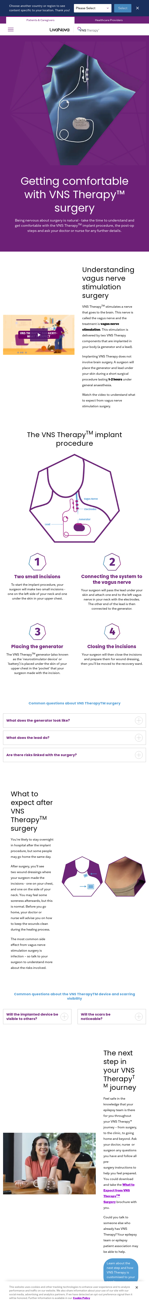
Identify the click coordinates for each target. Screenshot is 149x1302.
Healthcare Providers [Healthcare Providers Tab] (109, 20)
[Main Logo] (74, 29)
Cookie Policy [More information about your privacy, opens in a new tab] (81, 1298)
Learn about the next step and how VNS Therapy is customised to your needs (121, 1272)
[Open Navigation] (10, 29)
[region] (74, 1291)
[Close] (137, 8)
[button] (38, 335)
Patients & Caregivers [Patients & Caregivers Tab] (40, 20)
